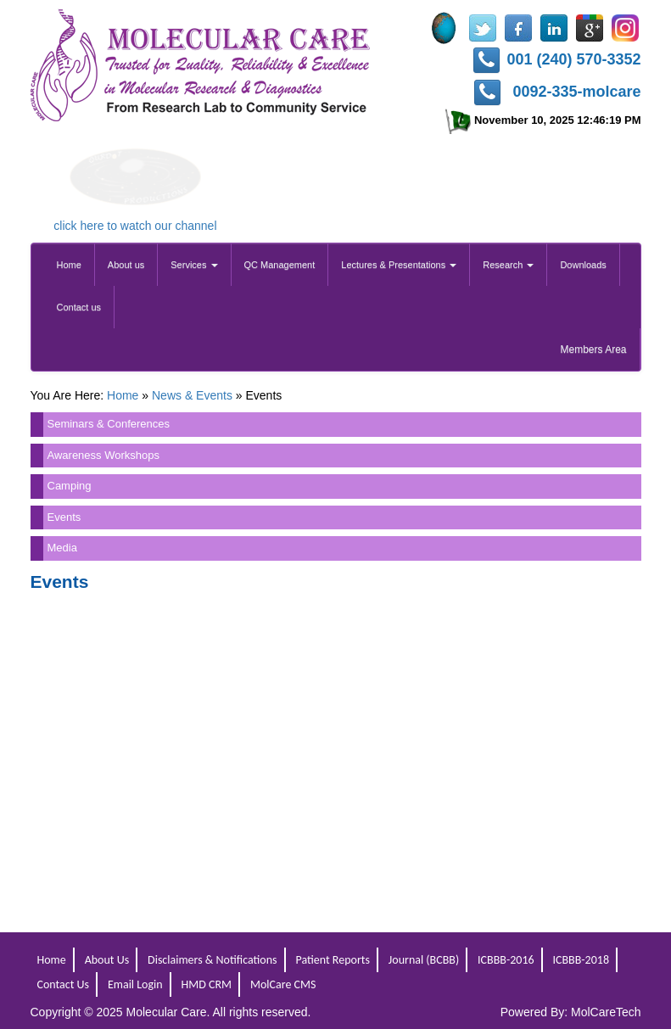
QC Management (280, 265)
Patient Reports (332, 960)
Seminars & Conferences (109, 423)
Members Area (593, 349)
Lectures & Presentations (398, 265)
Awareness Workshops (103, 455)
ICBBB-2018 (580, 960)
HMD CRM (207, 984)
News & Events (192, 395)
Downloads (583, 265)
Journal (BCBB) (424, 960)
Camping (70, 485)
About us (126, 265)
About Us (107, 960)
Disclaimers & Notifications (212, 960)
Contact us (79, 307)
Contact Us (63, 984)
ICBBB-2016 (506, 960)
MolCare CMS (283, 984)
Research (508, 265)
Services (194, 265)
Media (62, 547)
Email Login (135, 984)
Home (69, 265)
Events (64, 517)
